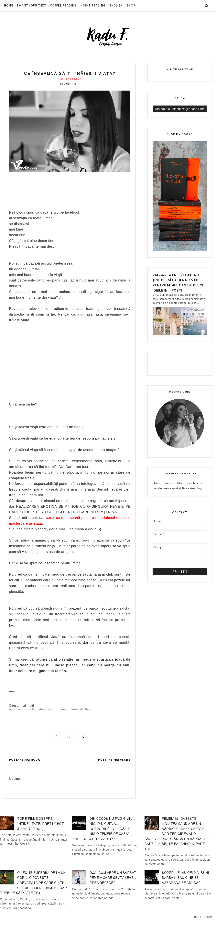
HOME (8, 5)
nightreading (70, 79)
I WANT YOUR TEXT (31, 5)
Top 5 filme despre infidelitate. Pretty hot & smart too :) (40, 824)
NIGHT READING (93, 5)
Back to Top (203, 917)
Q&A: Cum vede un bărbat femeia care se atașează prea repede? (113, 878)
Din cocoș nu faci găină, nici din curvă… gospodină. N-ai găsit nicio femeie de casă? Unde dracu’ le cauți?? (103, 829)
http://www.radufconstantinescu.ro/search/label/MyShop (50, 709)
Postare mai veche (114, 760)
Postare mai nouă (24, 760)
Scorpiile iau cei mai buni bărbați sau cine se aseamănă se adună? (185, 878)
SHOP (131, 5)
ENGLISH (116, 5)
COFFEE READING (63, 5)
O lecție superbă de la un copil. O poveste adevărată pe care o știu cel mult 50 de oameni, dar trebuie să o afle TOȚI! (33, 883)
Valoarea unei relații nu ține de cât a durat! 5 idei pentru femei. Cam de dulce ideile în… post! (178, 283)
